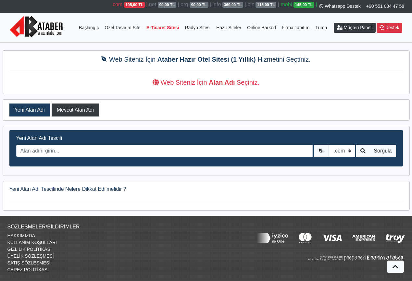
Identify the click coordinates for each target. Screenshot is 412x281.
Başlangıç (89, 27)
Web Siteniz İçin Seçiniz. (206, 82)
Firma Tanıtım (295, 27)
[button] (395, 267)
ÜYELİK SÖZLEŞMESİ (30, 256)
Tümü (321, 27)
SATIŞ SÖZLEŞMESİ (29, 262)
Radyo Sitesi (198, 27)
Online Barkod (261, 27)
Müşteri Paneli (355, 27)
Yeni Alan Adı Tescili (39, 138)
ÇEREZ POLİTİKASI (28, 269)
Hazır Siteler (228, 27)
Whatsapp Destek (339, 6)
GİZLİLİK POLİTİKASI (29, 249)
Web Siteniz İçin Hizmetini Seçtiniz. (205, 59)
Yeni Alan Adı (30, 110)
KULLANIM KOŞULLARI (32, 242)
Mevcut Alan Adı (75, 110)
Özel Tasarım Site (123, 27)
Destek (389, 27)
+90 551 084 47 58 (385, 6)
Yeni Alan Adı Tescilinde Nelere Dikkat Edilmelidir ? (67, 189)
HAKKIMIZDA (21, 235)
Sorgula (383, 150)
